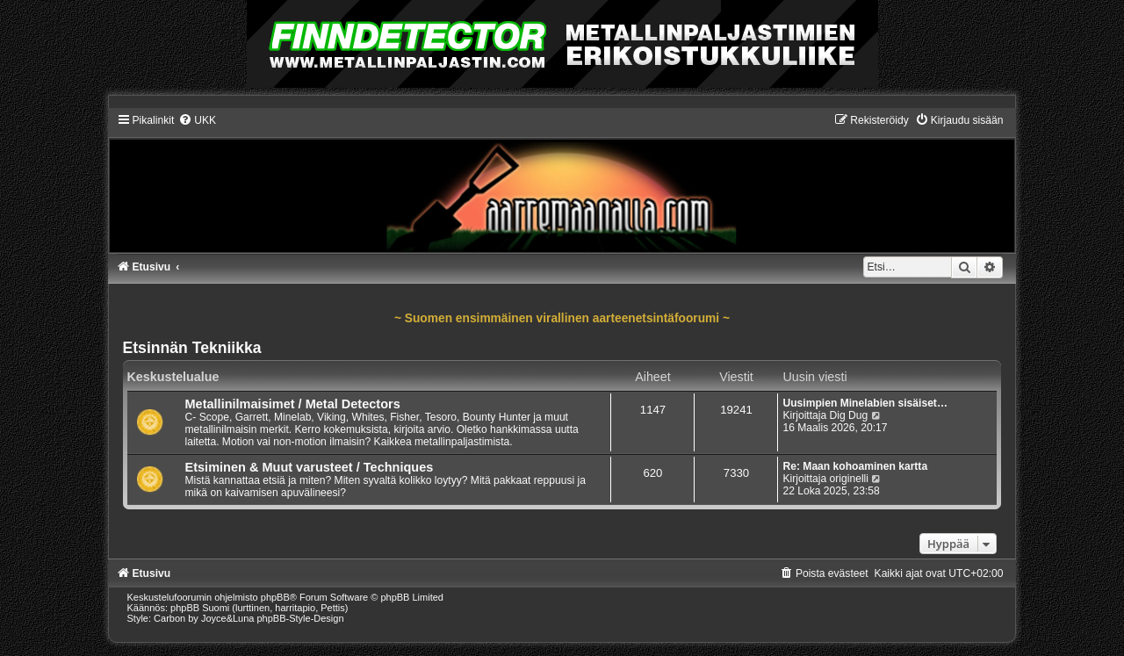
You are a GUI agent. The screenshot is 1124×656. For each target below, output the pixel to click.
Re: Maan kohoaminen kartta (854, 466)
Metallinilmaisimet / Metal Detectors (292, 404)
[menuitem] (197, 120)
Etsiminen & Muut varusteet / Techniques (309, 467)
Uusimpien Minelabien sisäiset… (864, 403)
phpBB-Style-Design (300, 618)
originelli (849, 478)
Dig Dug (849, 415)
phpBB (275, 597)
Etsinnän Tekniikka (192, 348)
